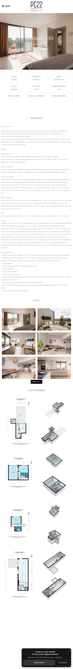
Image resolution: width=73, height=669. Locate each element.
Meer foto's (36, 382)
